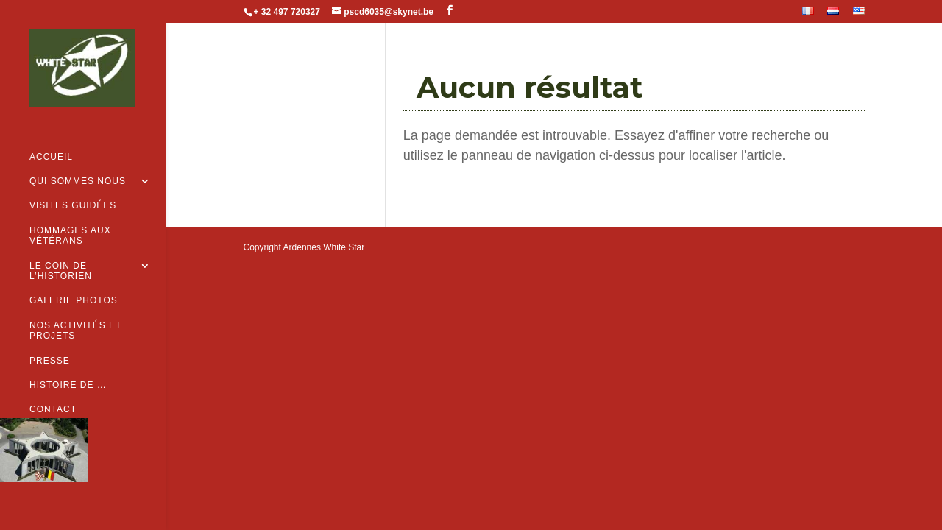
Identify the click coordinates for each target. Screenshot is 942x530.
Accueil (51, 134)
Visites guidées (72, 182)
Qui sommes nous (77, 158)
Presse (49, 337)
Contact (53, 386)
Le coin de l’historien (60, 248)
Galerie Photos (73, 277)
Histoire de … (68, 362)
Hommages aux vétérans (70, 212)
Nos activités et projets (75, 307)
